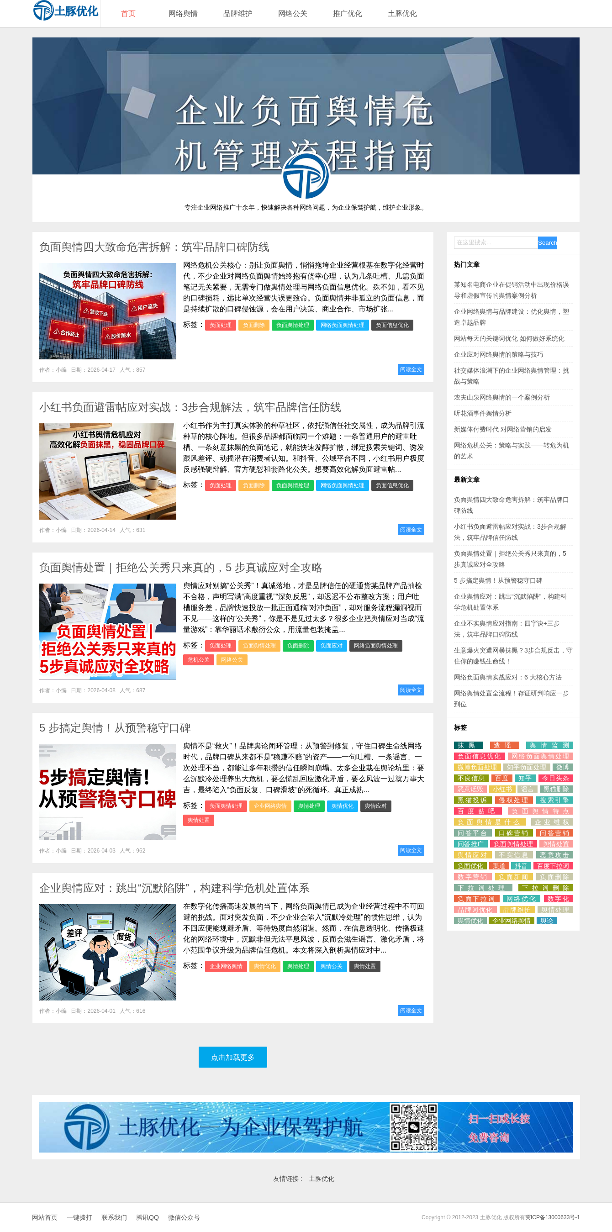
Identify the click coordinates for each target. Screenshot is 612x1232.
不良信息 (471, 778)
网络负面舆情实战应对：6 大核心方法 (508, 677)
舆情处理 (309, 806)
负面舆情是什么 (490, 822)
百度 (502, 778)
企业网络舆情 (270, 806)
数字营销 (473, 876)
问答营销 (554, 833)
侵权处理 (514, 800)
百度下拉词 (553, 865)
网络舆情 (183, 13)
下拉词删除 (545, 887)
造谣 (505, 745)
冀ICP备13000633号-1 (552, 1217)
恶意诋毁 (470, 789)
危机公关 (199, 660)
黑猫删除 (556, 789)
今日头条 (555, 778)
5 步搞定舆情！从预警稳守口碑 (115, 727)
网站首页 (45, 1217)
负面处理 (221, 325)
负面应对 (332, 645)
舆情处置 (199, 820)
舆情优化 (342, 806)
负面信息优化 (392, 325)
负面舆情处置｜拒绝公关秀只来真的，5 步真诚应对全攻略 (180, 567)
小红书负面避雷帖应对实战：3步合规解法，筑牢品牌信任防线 (190, 407)
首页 (128, 13)
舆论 (546, 920)
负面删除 (254, 325)
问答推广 (471, 844)
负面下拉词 (477, 898)
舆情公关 (332, 966)
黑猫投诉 (473, 800)
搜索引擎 (554, 800)
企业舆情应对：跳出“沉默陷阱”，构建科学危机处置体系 (174, 888)
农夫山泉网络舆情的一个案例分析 (502, 397)
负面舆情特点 (540, 811)
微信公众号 (184, 1217)
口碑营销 (514, 833)
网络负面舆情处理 (342, 325)
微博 (562, 767)
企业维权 (552, 822)
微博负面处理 (477, 767)
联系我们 (114, 1217)
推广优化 (347, 13)
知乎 (525, 778)
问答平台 (473, 833)
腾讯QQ (147, 1217)
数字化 (558, 898)
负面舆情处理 (292, 325)
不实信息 (514, 854)
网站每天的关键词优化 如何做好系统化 (509, 338)
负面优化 (470, 865)
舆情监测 (549, 745)
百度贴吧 (478, 811)
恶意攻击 (554, 854)
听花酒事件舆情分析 (483, 413)
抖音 (521, 865)
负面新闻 (514, 876)
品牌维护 (238, 13)
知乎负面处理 (527, 767)
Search (547, 242)
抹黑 (469, 745)
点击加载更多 (233, 1057)
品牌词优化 (475, 909)
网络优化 (521, 898)
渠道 (499, 865)
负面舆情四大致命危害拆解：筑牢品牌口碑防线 (154, 247)
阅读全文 (411, 369)
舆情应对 (376, 806)
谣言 (527, 789)
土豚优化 (402, 13)
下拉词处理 (483, 887)
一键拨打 (79, 1217)
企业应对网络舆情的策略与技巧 (498, 354)
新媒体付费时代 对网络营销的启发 (503, 429)
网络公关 (292, 13)
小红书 (502, 789)
